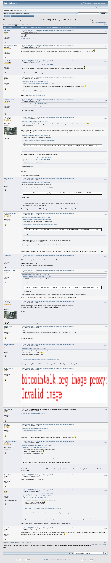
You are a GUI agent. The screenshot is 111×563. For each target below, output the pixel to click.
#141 (105, 31)
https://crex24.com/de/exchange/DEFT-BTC (34, 413)
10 (18, 25)
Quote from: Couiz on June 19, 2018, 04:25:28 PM (34, 348)
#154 (105, 369)
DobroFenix (8, 255)
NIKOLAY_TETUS (9, 270)
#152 (105, 327)
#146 (105, 118)
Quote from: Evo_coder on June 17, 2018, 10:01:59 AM (35, 121)
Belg (5, 77)
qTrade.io (23, 406)
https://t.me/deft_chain (27, 38)
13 (24, 25)
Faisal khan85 (8, 178)
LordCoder (7, 61)
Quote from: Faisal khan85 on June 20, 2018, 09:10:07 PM (36, 217)
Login (21, 16)
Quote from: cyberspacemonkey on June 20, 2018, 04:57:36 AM (37, 64)
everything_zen (9, 368)
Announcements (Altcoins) (38, 20)
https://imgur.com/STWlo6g (37, 95)
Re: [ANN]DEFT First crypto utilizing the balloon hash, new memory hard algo (49, 30)
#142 (105, 46)
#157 (105, 442)
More (31, 16)
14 (25, 25)
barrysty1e (7, 117)
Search (17, 16)
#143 (105, 61)
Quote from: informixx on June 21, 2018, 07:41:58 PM (35, 428)
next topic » (103, 22)
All (30, 25)
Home (7, 16)
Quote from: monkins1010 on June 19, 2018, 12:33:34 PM (36, 135)
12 (22, 25)
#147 (105, 179)
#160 (105, 528)
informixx (7, 30)
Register (26, 16)
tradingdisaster (9, 100)
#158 (105, 475)
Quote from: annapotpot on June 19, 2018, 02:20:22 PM (35, 274)
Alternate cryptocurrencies (20, 20)
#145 (105, 100)
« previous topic (95, 22)
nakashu (7, 490)
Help (12, 16)
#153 (105, 345)
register (24, 10)
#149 (105, 256)
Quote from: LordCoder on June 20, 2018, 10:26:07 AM (35, 81)
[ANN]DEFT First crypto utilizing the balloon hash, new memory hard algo (70, 20)
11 (20, 25)
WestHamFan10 (9, 344)
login (19, 10)
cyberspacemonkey (10, 46)
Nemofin (6, 528)
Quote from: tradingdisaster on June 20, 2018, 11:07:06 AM (36, 158)
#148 (105, 214)
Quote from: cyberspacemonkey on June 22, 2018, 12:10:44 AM (37, 494)
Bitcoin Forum (7, 20)
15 (27, 25)
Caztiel (6, 424)
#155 (105, 410)
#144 (105, 78)
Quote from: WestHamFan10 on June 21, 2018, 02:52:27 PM (36, 445)
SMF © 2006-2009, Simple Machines (62, 559)
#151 (105, 302)
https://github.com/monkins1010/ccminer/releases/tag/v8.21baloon (39, 140)
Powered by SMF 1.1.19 (46, 559)
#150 (105, 271)
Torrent (27, 13)
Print (105, 24)
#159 (105, 490)
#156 (105, 425)
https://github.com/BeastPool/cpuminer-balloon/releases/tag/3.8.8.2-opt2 (40, 359)
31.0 (23, 13)
